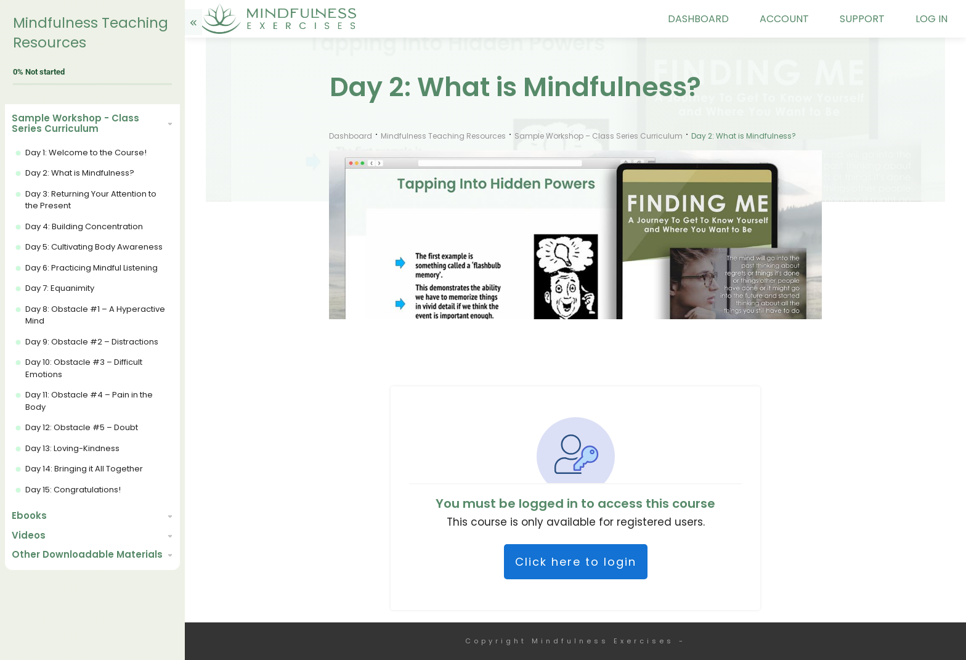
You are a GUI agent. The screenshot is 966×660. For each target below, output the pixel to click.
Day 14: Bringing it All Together (84, 469)
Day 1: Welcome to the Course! (86, 152)
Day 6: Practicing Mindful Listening (91, 268)
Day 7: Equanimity (59, 288)
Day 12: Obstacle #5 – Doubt (81, 427)
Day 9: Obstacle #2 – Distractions (91, 342)
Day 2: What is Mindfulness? (79, 173)
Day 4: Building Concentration (84, 226)
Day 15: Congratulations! (73, 489)
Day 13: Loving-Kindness (72, 448)
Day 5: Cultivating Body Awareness (94, 247)
